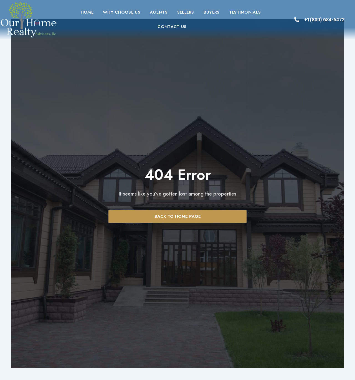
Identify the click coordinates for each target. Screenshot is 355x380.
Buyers (212, 12)
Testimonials (245, 12)
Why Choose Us (121, 12)
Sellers (185, 12)
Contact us (172, 27)
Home (87, 12)
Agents (159, 12)
